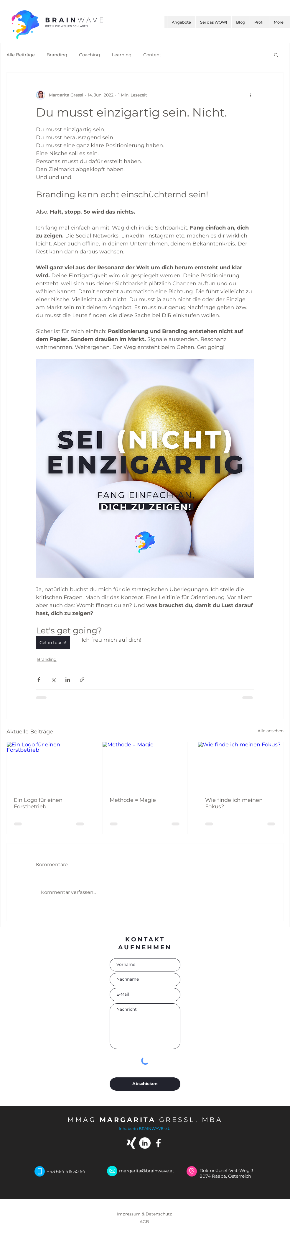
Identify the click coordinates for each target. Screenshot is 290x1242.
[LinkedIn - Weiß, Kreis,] (145, 1143)
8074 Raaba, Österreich (225, 1176)
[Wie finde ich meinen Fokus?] (240, 766)
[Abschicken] (145, 1084)
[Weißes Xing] (131, 1143)
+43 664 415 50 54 (66, 1171)
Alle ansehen (271, 730)
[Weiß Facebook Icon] (158, 1143)
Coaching (89, 55)
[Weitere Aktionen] (250, 95)
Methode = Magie (133, 800)
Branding (57, 55)
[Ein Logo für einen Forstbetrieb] (49, 766)
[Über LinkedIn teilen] (67, 679)
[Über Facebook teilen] (39, 679)
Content (152, 55)
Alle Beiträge (20, 55)
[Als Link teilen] (82, 679)
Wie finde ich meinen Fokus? (234, 803)
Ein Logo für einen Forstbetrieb (38, 803)
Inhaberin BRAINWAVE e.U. (145, 1128)
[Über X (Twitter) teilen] (53, 679)
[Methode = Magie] (145, 766)
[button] (276, 54)
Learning (121, 55)
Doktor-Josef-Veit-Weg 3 (227, 1170)
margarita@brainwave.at (146, 1171)
